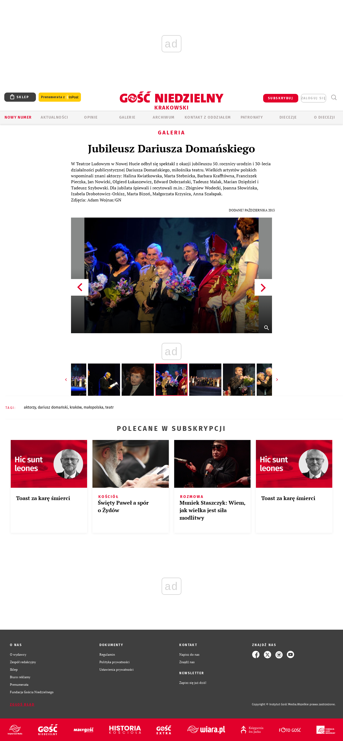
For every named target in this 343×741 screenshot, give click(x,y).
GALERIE (127, 117)
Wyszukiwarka (334, 97)
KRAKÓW (76, 407)
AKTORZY (30, 407)
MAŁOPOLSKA (93, 407)
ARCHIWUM (163, 117)
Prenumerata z (60, 97)
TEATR (109, 407)
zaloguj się (313, 98)
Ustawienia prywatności (116, 669)
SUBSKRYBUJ (280, 98)
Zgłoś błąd (22, 704)
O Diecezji (324, 117)
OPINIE (91, 117)
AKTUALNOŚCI (54, 117)
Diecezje (288, 117)
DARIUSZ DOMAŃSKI (53, 407)
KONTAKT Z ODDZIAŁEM (208, 117)
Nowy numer (18, 117)
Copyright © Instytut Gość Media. (274, 704)
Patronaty (252, 117)
